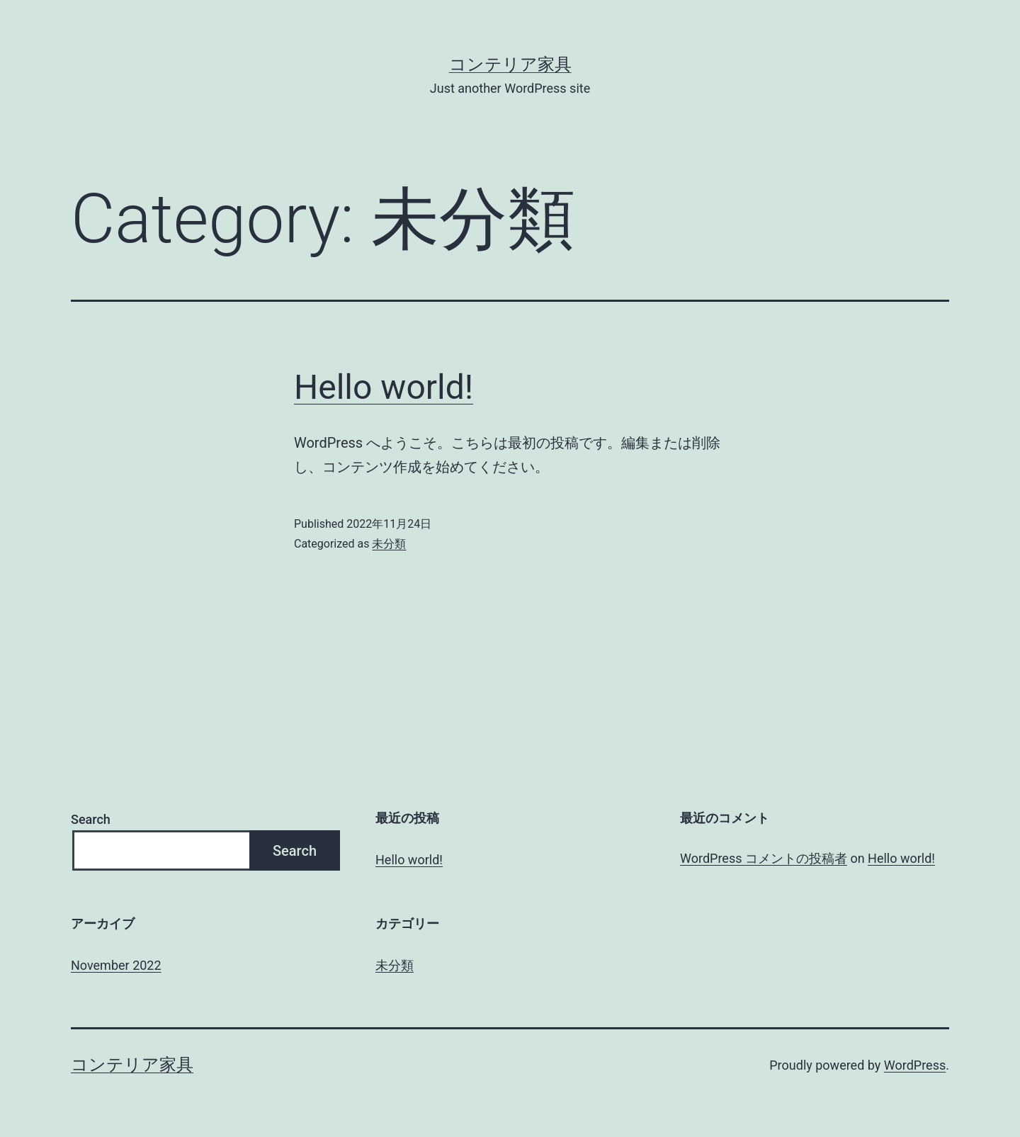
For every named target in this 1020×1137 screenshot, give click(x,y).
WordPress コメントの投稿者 (763, 858)
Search (90, 819)
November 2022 (116, 965)
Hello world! (383, 387)
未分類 (389, 543)
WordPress (915, 1065)
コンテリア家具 (510, 64)
